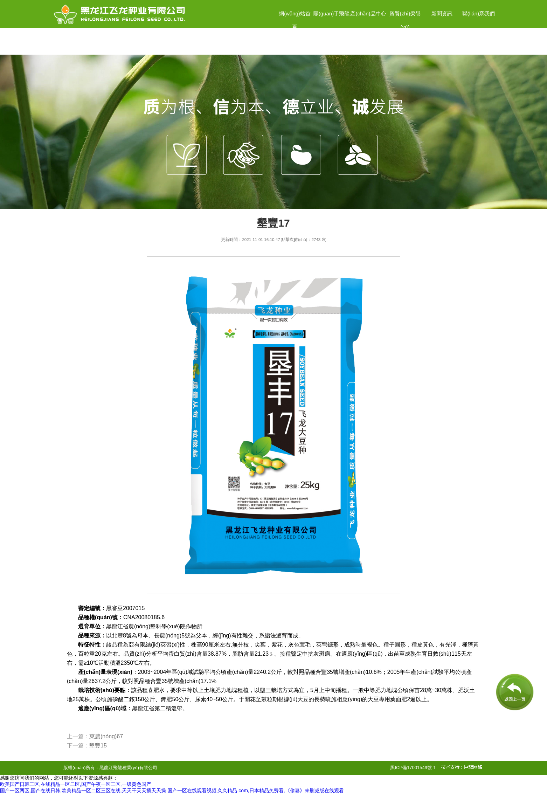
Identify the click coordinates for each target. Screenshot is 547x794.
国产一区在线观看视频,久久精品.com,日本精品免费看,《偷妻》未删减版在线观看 (255, 790)
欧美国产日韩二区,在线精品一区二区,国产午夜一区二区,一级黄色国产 (75, 784)
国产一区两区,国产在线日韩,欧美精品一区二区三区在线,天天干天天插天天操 (83, 790)
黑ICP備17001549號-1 (413, 767)
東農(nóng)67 (106, 736)
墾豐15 (98, 745)
